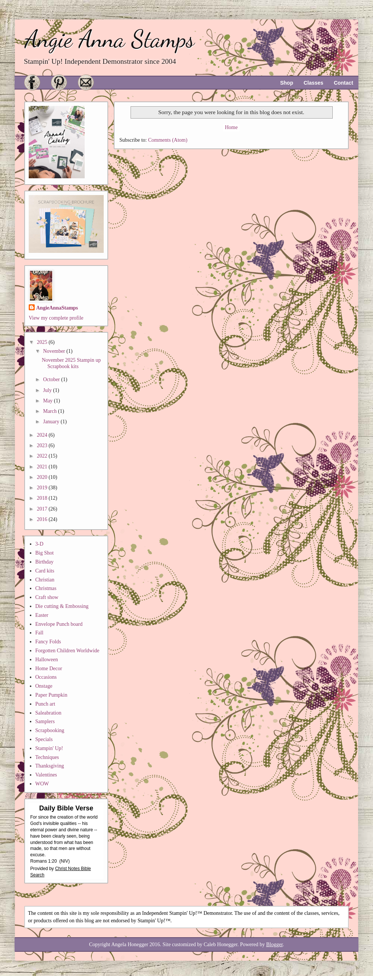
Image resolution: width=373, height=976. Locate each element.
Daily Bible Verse (66, 808)
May (48, 401)
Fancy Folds (48, 641)
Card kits (44, 571)
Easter (41, 615)
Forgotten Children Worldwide (67, 650)
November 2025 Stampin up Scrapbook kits (71, 363)
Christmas (46, 588)
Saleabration (48, 713)
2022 (43, 456)
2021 (43, 467)
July (48, 390)
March (50, 411)
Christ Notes (68, 868)
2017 (43, 509)
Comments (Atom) (167, 140)
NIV (64, 861)
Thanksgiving (49, 766)
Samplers (45, 721)
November (54, 351)
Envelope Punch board (59, 624)
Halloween (46, 659)
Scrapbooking (50, 730)
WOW (42, 784)
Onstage (44, 686)
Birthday (44, 562)
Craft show (47, 597)
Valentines (46, 775)
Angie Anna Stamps (109, 39)
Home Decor (48, 668)
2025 (43, 342)
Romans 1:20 (43, 861)
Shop (286, 83)
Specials (44, 739)
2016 (43, 519)
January (51, 421)
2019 (43, 487)
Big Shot (44, 553)
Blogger (274, 944)
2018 (43, 498)
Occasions (46, 677)
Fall (39, 633)
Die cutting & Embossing (62, 606)
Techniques (47, 757)
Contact (343, 83)
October (52, 379)
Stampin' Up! (49, 748)
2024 (43, 435)
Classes (313, 83)
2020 (43, 477)
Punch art (45, 704)
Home (231, 127)
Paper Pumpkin (51, 695)
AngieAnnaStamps (57, 308)
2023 (43, 445)
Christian (44, 580)
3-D (39, 544)
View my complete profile (56, 318)
